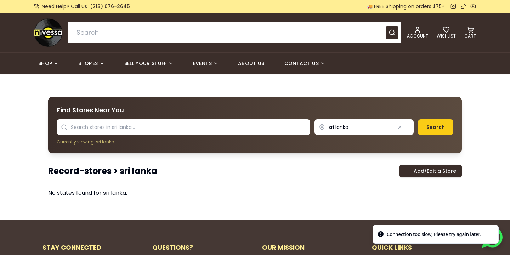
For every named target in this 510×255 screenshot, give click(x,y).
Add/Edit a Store (430, 171)
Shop (48, 63)
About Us (251, 63)
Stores (91, 63)
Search (435, 127)
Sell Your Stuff (148, 63)
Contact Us (304, 63)
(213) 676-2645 (110, 6)
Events (205, 63)
